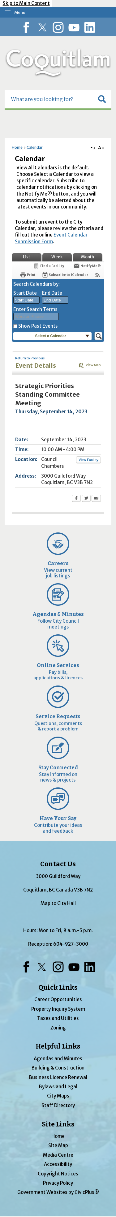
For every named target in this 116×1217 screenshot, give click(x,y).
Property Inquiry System (58, 1009)
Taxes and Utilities (58, 1018)
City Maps (58, 1096)
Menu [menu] (19, 12)
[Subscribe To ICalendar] (65, 275)
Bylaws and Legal (58, 1087)
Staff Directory (58, 1105)
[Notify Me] (87, 266)
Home (17, 147)
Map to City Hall (58, 903)
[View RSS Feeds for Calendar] (97, 275)
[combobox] (26, 300)
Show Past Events (38, 326)
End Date (52, 293)
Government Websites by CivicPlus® (58, 1192)
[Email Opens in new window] (96, 499)
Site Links (58, 1124)
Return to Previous (30, 358)
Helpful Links (58, 1046)
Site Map (58, 1145)
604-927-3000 (70, 944)
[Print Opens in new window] (28, 275)
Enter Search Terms (35, 309)
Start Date (25, 293)
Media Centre (58, 1155)
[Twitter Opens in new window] (86, 499)
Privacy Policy (58, 1183)
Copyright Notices (58, 1174)
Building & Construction (58, 1068)
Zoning (58, 1028)
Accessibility (58, 1164)
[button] (102, 99)
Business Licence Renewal (58, 1077)
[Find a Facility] (48, 266)
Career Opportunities (58, 999)
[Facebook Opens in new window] (76, 499)
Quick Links (58, 988)
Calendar (35, 147)
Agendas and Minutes (58, 1058)
